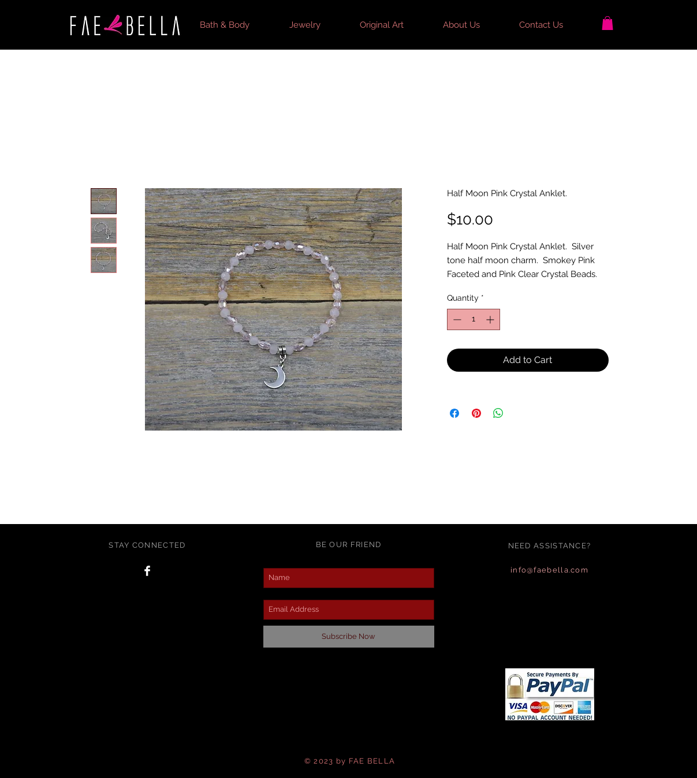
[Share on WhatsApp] (498, 413)
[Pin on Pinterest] (476, 413)
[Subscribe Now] (348, 637)
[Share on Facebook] (454, 413)
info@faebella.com (549, 570)
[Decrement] (456, 319)
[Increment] (491, 319)
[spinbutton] (473, 319)
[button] (236, 24)
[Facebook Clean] (147, 571)
